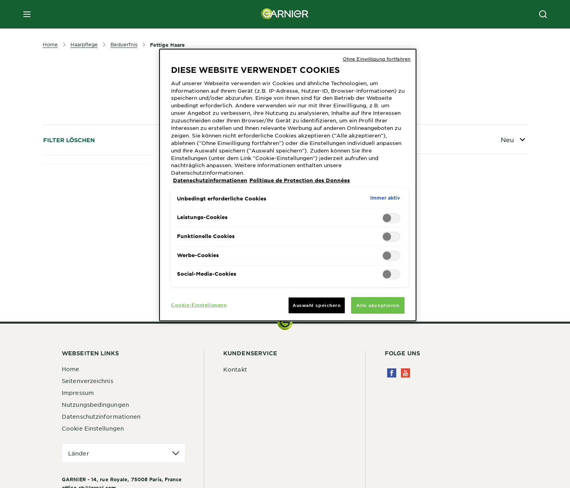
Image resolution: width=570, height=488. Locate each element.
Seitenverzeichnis (87, 380)
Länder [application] (78, 453)
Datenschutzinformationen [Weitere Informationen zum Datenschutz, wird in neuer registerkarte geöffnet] (210, 180)
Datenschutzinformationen (101, 416)
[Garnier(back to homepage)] (285, 14)
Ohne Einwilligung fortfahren (376, 58)
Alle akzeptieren (377, 305)
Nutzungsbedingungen (95, 404)
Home (70, 368)
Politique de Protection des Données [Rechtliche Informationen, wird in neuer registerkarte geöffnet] (299, 180)
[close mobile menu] (27, 14)
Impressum (78, 392)
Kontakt (235, 369)
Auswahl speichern (317, 305)
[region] (287, 185)
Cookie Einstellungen (93, 428)
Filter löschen (69, 140)
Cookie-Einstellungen (198, 304)
